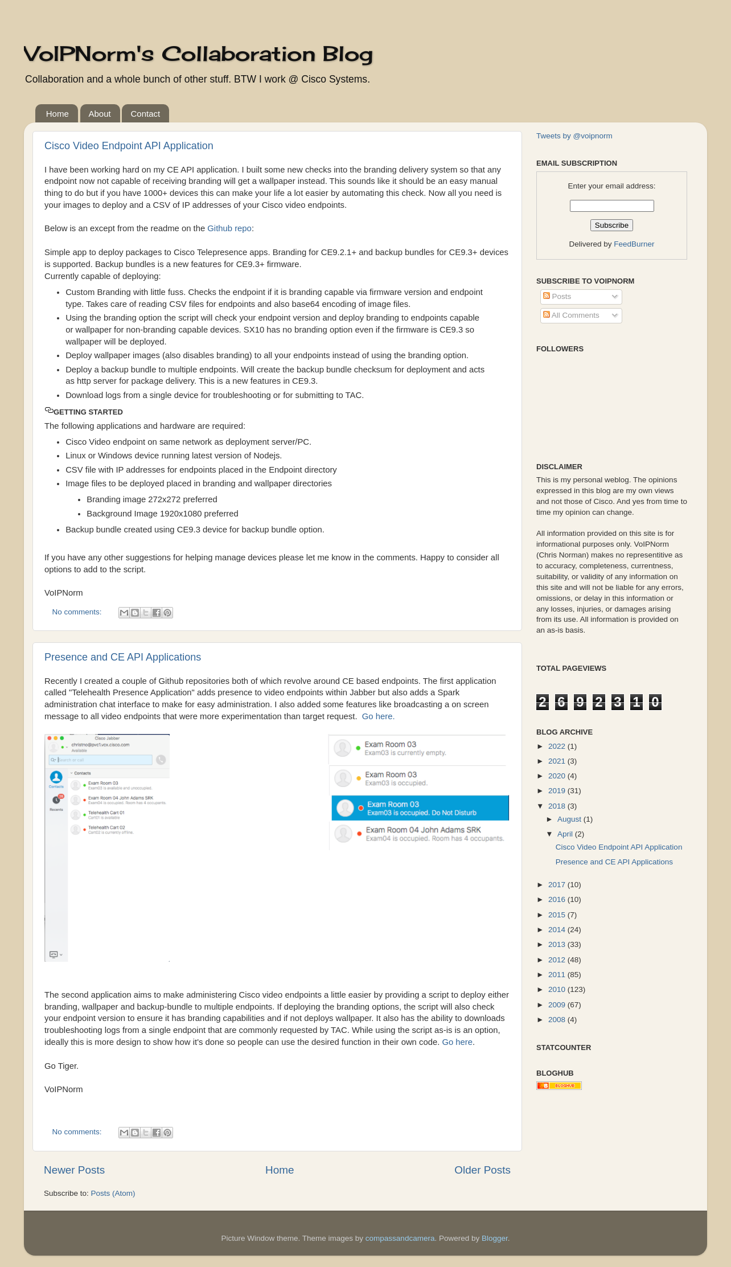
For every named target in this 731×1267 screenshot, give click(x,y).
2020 (558, 776)
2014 (558, 929)
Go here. (378, 716)
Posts (557, 296)
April (566, 834)
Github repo (229, 228)
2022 (558, 746)
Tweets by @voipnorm (574, 136)
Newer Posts (74, 1170)
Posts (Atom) (113, 1193)
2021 (558, 761)
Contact (145, 113)
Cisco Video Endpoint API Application (128, 145)
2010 (558, 989)
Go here (457, 1042)
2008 (558, 1019)
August (570, 819)
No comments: (78, 612)
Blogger (495, 1238)
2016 (558, 899)
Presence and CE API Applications (122, 657)
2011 (558, 974)
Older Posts (482, 1170)
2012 (558, 960)
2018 (558, 806)
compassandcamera (400, 1238)
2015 (558, 915)
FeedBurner (634, 244)
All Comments (571, 315)
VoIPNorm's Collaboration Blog (198, 53)
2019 (558, 790)
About (100, 113)
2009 (558, 1005)
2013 (558, 944)
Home (57, 113)
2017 (558, 884)
